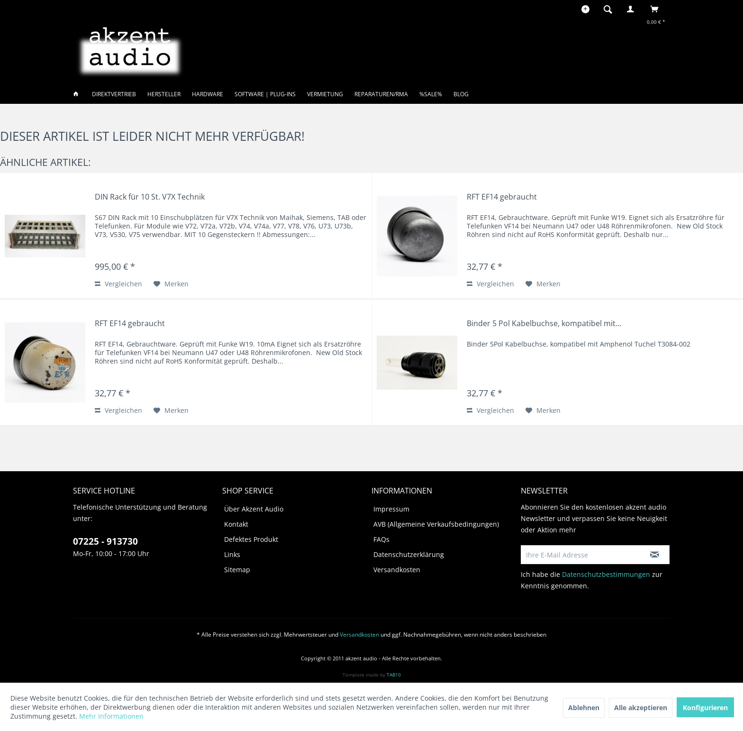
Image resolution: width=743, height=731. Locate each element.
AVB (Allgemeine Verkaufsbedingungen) (436, 524)
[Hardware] (207, 94)
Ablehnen (583, 707)
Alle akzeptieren (640, 707)
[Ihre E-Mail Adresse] (580, 554)
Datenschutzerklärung (408, 554)
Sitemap (237, 569)
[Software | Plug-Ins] (265, 94)
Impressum (391, 508)
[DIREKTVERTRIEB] (114, 94)
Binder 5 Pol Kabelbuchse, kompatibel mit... (544, 324)
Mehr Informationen (111, 716)
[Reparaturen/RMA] (381, 94)
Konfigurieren (705, 707)
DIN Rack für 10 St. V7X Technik (150, 197)
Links (232, 554)
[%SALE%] (431, 94)
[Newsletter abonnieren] (655, 554)
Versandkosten (396, 569)
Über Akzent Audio (253, 508)
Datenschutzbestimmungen (606, 574)
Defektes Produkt (251, 539)
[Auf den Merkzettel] (171, 284)
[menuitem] (611, 9)
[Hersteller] (164, 94)
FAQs (381, 539)
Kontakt (236, 524)
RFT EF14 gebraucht (502, 197)
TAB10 (394, 674)
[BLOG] (461, 94)
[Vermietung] (325, 94)
